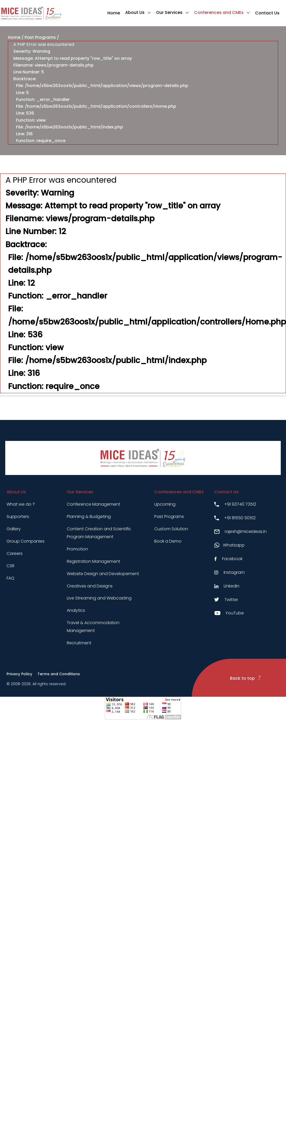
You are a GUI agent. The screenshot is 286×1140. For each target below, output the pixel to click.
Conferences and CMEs (219, 12)
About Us (135, 12)
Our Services (169, 12)
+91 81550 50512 (235, 518)
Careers (15, 553)
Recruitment (79, 643)
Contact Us (267, 13)
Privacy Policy (19, 674)
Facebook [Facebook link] (228, 559)
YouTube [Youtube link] (229, 613)
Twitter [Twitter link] (226, 600)
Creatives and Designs (90, 586)
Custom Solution (171, 529)
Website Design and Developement (103, 574)
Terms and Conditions (58, 674)
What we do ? (21, 504)
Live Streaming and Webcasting (99, 598)
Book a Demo (168, 541)
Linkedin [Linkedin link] (226, 586)
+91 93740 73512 (235, 504)
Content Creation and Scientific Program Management (99, 533)
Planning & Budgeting (89, 517)
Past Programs (40, 37)
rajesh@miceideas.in (240, 531)
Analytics (76, 610)
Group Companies (26, 541)
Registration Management (93, 561)
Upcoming (164, 504)
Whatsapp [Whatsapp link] (229, 545)
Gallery (14, 529)
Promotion (77, 549)
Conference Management (93, 504)
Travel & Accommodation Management (93, 627)
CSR (10, 566)
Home (113, 13)
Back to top (245, 678)
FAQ (10, 578)
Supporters (18, 517)
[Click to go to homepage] (31, 13)
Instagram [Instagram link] (229, 572)
